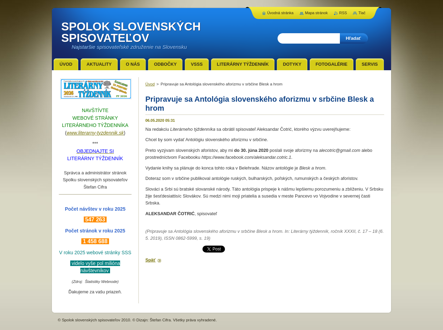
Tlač (361, 13)
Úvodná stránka (280, 13)
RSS (343, 13)
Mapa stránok (316, 13)
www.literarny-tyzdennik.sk (95, 133)
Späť (150, 260)
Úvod (150, 84)
